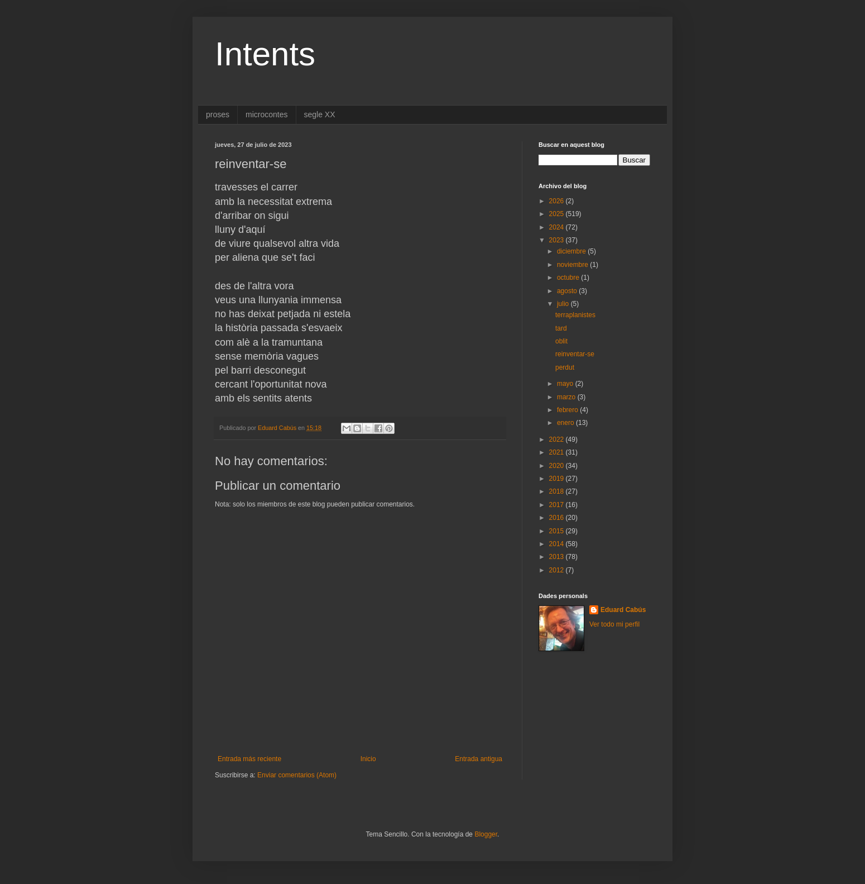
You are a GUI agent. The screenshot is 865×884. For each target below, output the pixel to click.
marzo (567, 397)
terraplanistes (575, 315)
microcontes (266, 114)
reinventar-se (574, 354)
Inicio (368, 759)
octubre (569, 277)
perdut (564, 367)
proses (217, 114)
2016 (557, 518)
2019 (557, 478)
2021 (557, 452)
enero (566, 423)
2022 (557, 439)
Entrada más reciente (249, 759)
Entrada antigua (478, 759)
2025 (557, 214)
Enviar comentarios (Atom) (297, 775)
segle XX (319, 114)
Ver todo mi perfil (614, 624)
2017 (557, 505)
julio (564, 304)
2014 (557, 544)
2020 (557, 466)
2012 (557, 570)
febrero (568, 410)
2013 (557, 557)
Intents (265, 54)
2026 (557, 201)
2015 (557, 531)
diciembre (572, 251)
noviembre (573, 265)
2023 (557, 240)
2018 (557, 491)
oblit (561, 341)
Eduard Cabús (623, 610)
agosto (568, 291)
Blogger (485, 834)
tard (561, 328)
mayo (566, 384)
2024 (557, 227)
